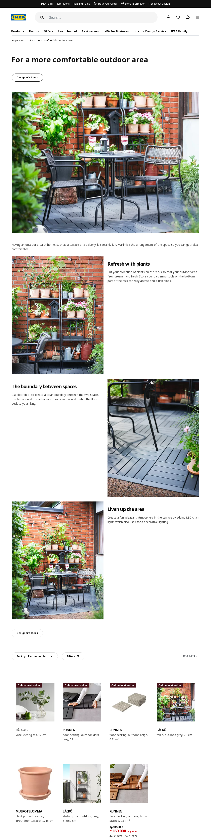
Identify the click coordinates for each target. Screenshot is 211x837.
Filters (73, 656)
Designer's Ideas (27, 77)
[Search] (103, 17)
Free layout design (159, 3)
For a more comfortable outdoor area (51, 40)
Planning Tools (81, 3)
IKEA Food (47, 3)
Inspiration (18, 40)
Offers (48, 31)
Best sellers (90, 31)
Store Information (135, 3)
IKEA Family (179, 31)
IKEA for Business (116, 31)
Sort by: (32, 656)
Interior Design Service (150, 31)
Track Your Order (107, 3)
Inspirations (63, 3)
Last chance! (67, 31)
